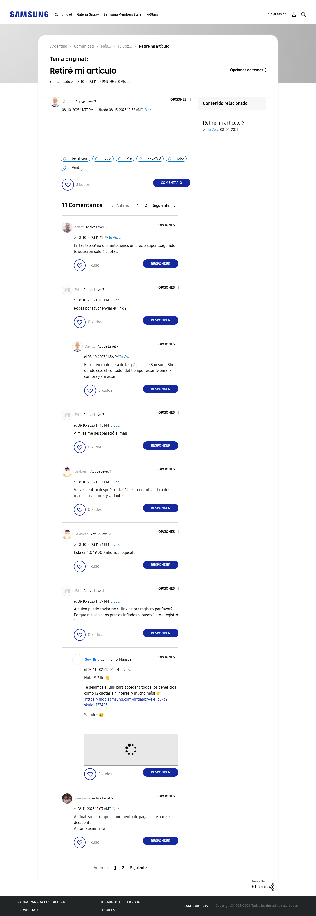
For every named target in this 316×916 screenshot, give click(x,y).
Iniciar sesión (277, 14)
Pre (129, 158)
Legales (107, 910)
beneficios (80, 158)
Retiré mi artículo (222, 123)
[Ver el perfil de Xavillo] (68, 102)
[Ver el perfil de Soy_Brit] (92, 659)
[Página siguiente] (164, 205)
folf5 (107, 158)
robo (180, 158)
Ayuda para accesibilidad (41, 902)
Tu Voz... (147, 110)
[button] (181, 99)
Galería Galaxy (88, 14)
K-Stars (152, 14)
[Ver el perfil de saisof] (79, 227)
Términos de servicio (120, 902)
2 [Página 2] (146, 205)
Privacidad (27, 910)
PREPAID (154, 158)
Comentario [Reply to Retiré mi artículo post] (171, 183)
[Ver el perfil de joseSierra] (82, 798)
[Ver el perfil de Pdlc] (78, 290)
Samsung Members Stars (122, 14)
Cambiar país (196, 906)
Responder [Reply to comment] (160, 264)
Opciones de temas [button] (246, 70)
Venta (76, 168)
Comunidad (63, 14)
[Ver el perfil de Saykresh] (81, 471)
